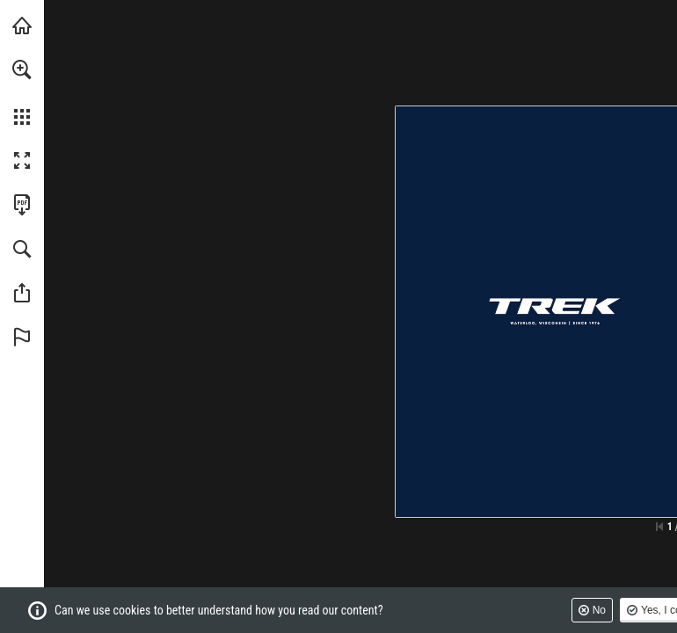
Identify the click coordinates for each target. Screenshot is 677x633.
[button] (22, 69)
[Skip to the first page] (659, 526)
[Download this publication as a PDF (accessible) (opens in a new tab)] (22, 205)
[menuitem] (22, 92)
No (599, 610)
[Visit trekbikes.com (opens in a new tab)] (22, 25)
